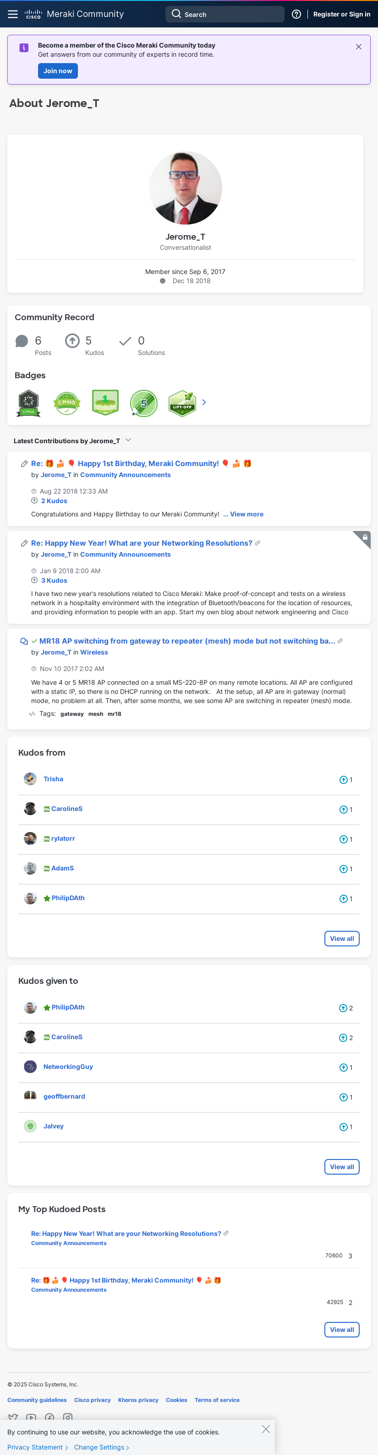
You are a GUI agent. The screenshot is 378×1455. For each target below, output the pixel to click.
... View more (243, 514)
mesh (95, 713)
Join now (58, 71)
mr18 (114, 713)
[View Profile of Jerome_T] (56, 474)
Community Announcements (125, 474)
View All (205, 402)
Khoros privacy (138, 1399)
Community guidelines (37, 1399)
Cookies (176, 1399)
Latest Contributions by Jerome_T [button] (67, 441)
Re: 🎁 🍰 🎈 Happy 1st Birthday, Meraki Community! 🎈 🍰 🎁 (141, 463)
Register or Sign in (342, 14)
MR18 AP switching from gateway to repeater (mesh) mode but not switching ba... (188, 640)
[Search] (225, 14)
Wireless (94, 652)
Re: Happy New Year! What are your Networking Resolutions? (142, 543)
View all (342, 938)
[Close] (265, 1433)
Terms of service (217, 1399)
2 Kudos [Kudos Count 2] (54, 501)
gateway (72, 713)
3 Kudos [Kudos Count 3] (54, 580)
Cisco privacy (92, 1399)
